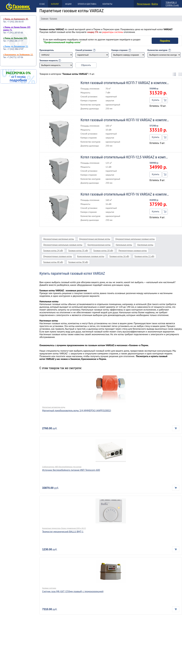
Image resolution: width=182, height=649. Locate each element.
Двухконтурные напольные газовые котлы (62, 244)
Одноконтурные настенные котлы (94, 239)
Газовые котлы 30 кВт (78, 262)
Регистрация (143, 3)
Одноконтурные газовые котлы (57, 256)
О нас (42, 4)
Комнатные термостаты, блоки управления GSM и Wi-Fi (64, 528)
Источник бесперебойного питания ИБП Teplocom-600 (71, 469)
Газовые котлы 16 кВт (119, 256)
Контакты (107, 4)
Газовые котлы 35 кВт (78, 250)
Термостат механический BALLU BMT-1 (62, 531)
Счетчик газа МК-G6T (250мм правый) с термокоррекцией (72, 591)
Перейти (165, 40)
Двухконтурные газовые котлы (132, 250)
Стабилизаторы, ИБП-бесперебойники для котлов (61, 467)
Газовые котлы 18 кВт (103, 250)
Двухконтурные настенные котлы (58, 239)
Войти (155, 3)
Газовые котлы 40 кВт (53, 262)
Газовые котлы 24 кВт (53, 250)
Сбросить (86, 65)
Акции (68, 4)
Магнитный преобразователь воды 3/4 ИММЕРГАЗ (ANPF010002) (76, 410)
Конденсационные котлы (99, 244)
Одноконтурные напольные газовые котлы (135, 239)
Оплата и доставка (87, 4)
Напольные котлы (124, 244)
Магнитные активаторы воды (53, 407)
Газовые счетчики (49, 588)
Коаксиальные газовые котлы (90, 256)
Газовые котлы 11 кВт (144, 256)
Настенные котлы (145, 244)
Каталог (55, 4)
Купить (155, 99)
